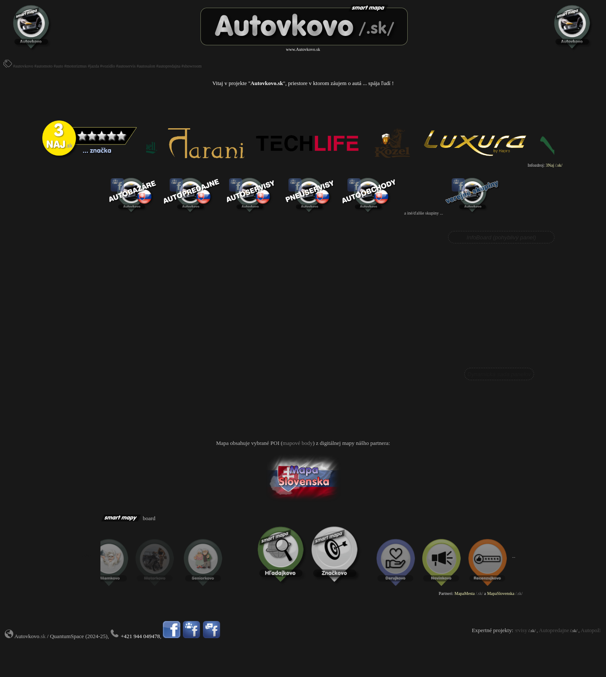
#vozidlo (107, 66)
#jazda (93, 66)
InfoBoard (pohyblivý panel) (501, 237)
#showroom (192, 66)
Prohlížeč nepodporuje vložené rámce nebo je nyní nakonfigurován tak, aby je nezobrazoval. (499, 305)
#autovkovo (23, 66)
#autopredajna (168, 66)
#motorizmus (75, 66)
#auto (58, 66)
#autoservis (126, 66)
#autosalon (146, 66)
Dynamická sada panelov (499, 374)
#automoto (43, 66)
